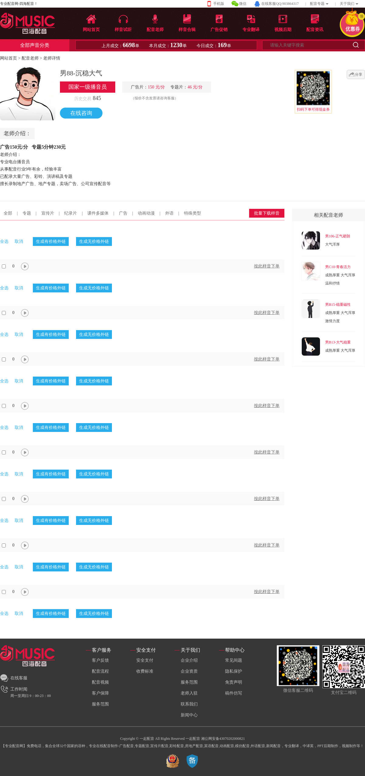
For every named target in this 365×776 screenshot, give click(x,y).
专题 (27, 213)
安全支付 (144, 660)
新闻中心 (189, 715)
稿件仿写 (233, 693)
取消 (19, 241)
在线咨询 (81, 113)
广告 (123, 213)
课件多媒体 (98, 213)
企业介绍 (189, 660)
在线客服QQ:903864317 (280, 4)
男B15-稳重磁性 (338, 304)
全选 (4, 241)
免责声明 (233, 682)
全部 (8, 213)
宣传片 (47, 213)
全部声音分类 (34, 45)
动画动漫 (146, 213)
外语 (169, 213)
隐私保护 (233, 671)
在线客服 (18, 678)
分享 (358, 74)
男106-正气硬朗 (337, 236)
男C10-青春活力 (338, 267)
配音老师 (30, 58)
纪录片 (70, 213)
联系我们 (189, 704)
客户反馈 (100, 660)
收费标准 (144, 671)
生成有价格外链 (51, 241)
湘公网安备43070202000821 (223, 738)
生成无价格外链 (94, 241)
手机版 (218, 4)
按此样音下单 (267, 266)
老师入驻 (189, 693)
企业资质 (189, 671)
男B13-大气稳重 (338, 342)
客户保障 (100, 693)
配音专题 (317, 4)
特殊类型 (192, 213)
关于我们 (347, 4)
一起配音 (193, 738)
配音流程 (100, 671)
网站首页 (8, 58)
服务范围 (100, 704)
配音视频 (100, 682)
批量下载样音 (267, 213)
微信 (242, 4)
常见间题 (233, 660)
